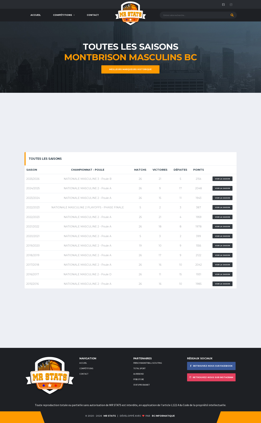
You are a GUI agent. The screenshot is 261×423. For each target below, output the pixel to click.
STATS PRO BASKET (141, 384)
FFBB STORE (138, 379)
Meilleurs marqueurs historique (130, 69)
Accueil (36, 15)
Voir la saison (222, 179)
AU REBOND (138, 373)
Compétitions (62, 15)
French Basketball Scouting (147, 363)
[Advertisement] (130, 123)
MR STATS (110, 415)
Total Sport (139, 368)
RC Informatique (163, 415)
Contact (93, 15)
